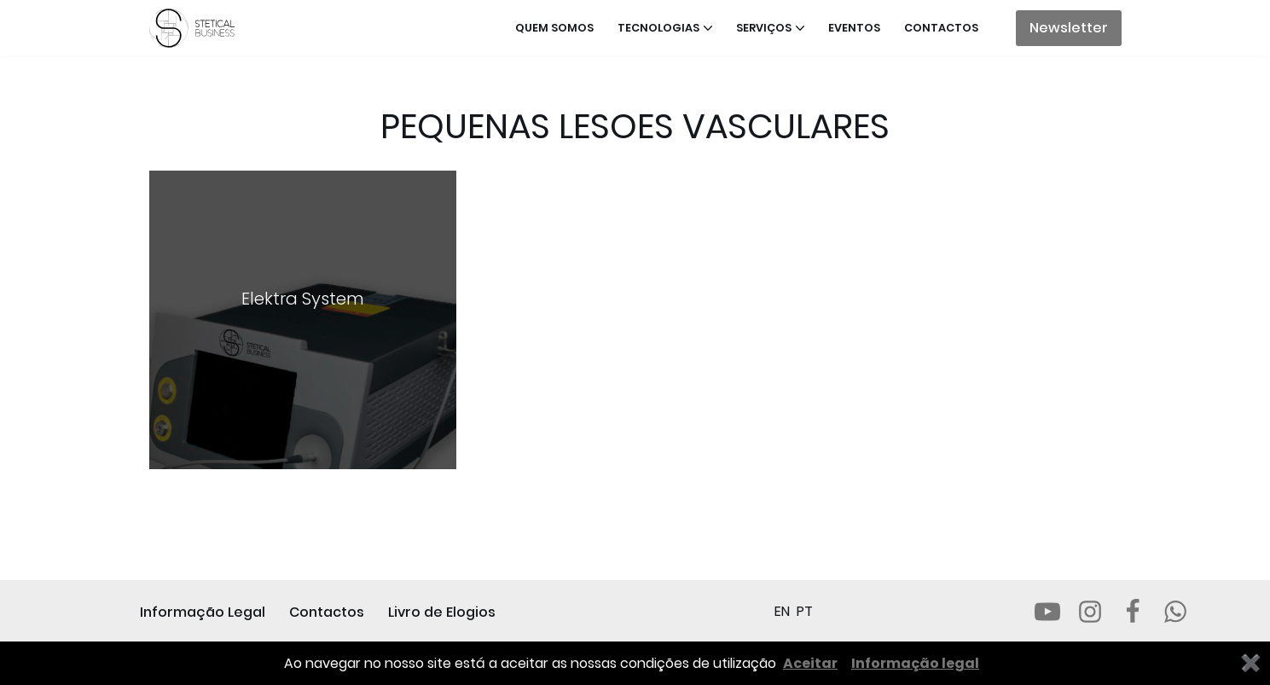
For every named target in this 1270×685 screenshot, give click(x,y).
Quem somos (554, 27)
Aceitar (810, 663)
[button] (708, 28)
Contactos (941, 27)
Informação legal (915, 663)
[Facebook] (1132, 611)
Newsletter (1068, 28)
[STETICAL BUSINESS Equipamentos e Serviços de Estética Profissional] (196, 28)
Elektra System (302, 299)
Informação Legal (202, 612)
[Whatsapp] (1175, 611)
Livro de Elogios (442, 612)
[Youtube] (1047, 611)
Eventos (854, 27)
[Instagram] (1090, 611)
